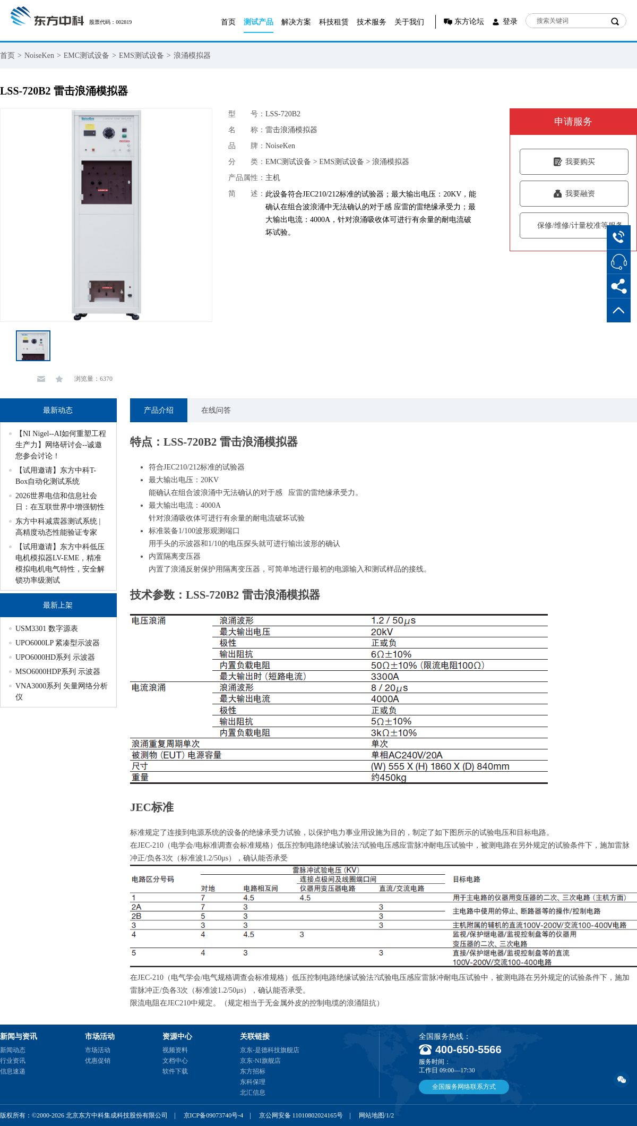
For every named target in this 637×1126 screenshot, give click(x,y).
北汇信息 (252, 1092)
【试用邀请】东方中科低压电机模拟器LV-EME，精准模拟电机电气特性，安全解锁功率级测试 (60, 563)
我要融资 (574, 193)
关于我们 (409, 22)
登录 (510, 21)
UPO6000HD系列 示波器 (55, 657)
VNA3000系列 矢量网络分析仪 (61, 691)
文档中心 (175, 1060)
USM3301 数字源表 (46, 629)
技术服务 (371, 22)
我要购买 (574, 161)
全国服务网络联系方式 (464, 1086)
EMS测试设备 (141, 55)
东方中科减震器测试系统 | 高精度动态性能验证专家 (57, 526)
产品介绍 (159, 410)
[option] (106, 215)
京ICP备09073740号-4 (214, 1115)
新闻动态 (12, 1050)
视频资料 (175, 1050)
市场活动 (97, 1050)
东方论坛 (469, 21)
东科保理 (252, 1082)
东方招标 (252, 1071)
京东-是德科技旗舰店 (269, 1050)
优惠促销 (97, 1060)
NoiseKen (39, 55)
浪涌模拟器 (192, 55)
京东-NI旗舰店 (260, 1060)
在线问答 (216, 410)
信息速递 (12, 1071)
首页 (228, 22)
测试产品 (258, 22)
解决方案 (296, 22)
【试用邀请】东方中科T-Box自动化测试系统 (55, 475)
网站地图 (371, 1115)
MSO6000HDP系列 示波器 (57, 672)
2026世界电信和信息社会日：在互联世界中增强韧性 (60, 501)
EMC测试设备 (86, 55)
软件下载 (175, 1071)
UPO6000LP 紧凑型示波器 (57, 643)
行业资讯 (12, 1060)
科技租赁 (334, 22)
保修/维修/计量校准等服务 (574, 225)
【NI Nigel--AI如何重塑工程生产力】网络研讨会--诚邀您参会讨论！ (60, 445)
